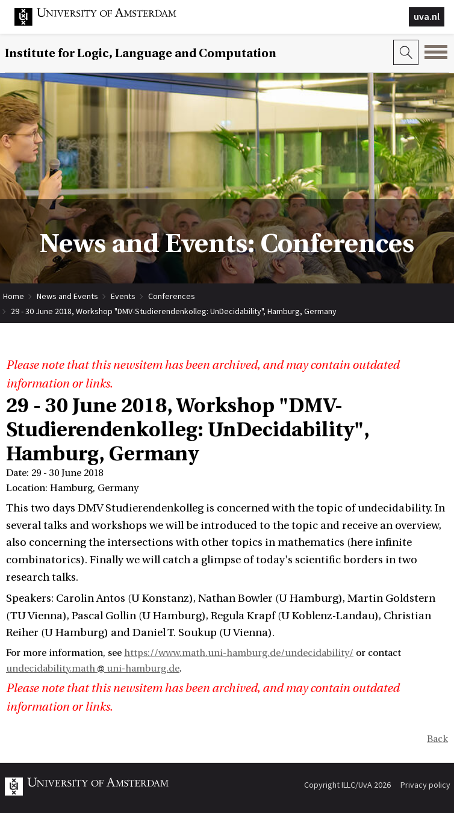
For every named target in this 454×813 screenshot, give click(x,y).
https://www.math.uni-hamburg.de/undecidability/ (238, 653)
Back (437, 739)
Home (13, 296)
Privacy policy (425, 784)
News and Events (67, 296)
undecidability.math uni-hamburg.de (92, 668)
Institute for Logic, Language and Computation (140, 53)
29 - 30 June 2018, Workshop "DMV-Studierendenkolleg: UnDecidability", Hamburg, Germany (174, 311)
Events (123, 296)
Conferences (171, 296)
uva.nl (427, 16)
